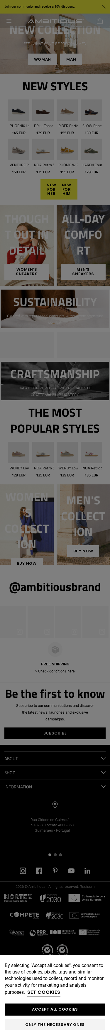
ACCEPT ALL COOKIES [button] (55, 1009)
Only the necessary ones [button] (55, 1024)
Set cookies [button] (43, 992)
